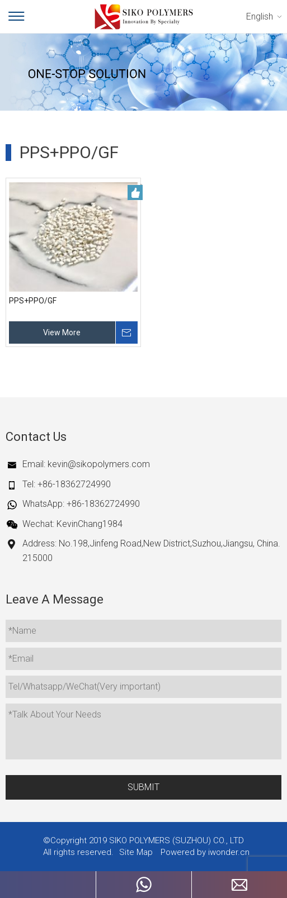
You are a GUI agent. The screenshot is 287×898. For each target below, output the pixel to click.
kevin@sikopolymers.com (99, 464)
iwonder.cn (229, 852)
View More (62, 332)
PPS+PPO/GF (33, 300)
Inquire (126, 332)
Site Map (136, 852)
